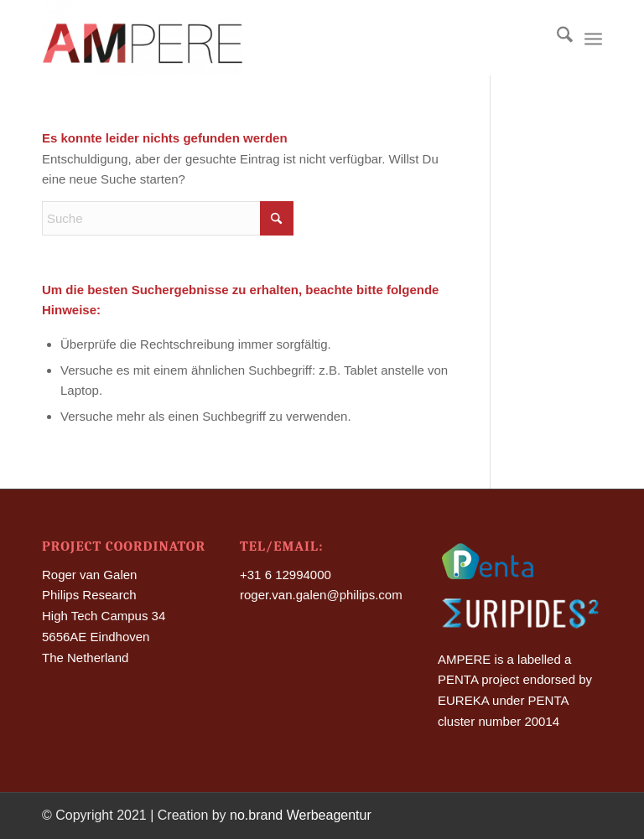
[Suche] (556, 37)
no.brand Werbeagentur (300, 815)
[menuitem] (556, 37)
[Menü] (593, 37)
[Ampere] (142, 37)
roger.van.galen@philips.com (321, 595)
